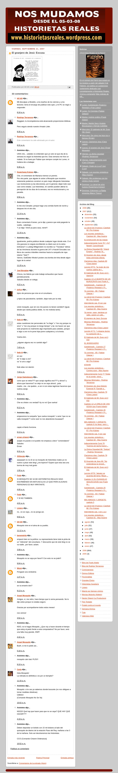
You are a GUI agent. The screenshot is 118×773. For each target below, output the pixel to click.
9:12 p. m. (21, 408)
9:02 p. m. (21, 394)
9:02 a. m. (21, 517)
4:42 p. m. (21, 637)
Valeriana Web (88, 616)
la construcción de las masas (96, 240)
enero (87, 546)
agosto (88, 522)
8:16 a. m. (21, 112)
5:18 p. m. (21, 651)
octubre (88, 221)
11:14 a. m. (21, 214)
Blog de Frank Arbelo (90, 563)
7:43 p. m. (21, 347)
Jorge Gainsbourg (25, 377)
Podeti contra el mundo (91, 605)
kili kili (20, 98)
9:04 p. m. (21, 563)
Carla (19, 669)
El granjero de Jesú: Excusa (95, 318)
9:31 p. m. (21, 451)
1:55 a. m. (21, 470)
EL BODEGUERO (91, 343)
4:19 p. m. (21, 719)
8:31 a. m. (21, 145)
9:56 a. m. (21, 197)
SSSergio (21, 456)
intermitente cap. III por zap (95, 303)
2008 (84, 208)
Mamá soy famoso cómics (92, 591)
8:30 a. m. (21, 132)
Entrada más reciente (16, 758)
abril (87, 536)
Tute (84, 613)
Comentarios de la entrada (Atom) (32, 763)
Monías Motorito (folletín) (92, 595)
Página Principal (42, 758)
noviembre (89, 218)
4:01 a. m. (21, 503)
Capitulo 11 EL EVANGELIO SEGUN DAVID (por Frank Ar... (96, 481)
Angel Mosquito (24, 596)
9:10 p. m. (21, 664)
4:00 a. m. (21, 490)
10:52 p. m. (21, 744)
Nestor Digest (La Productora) (94, 598)
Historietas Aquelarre (90, 584)
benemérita (22, 536)
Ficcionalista (87, 577)
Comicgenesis (87, 570)
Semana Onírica (88, 609)
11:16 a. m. (21, 233)
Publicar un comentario (20, 749)
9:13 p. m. (21, 432)
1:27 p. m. (21, 577)
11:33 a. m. (21, 681)
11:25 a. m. (21, 266)
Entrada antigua (67, 758)
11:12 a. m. (21, 531)
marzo (87, 539)
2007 (84, 211)
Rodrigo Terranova (25, 117)
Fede (19, 476)
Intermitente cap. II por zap (95, 434)
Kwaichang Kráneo (25, 172)
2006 (84, 551)
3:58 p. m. (21, 550)
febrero (88, 543)
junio (87, 529)
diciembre (89, 214)
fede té (20, 320)
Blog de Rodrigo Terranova (93, 566)
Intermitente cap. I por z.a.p (95, 512)
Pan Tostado (87, 602)
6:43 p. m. (21, 315)
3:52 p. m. (21, 618)
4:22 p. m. (21, 285)
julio (86, 526)
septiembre (89, 225)
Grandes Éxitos (88, 580)
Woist (19, 568)
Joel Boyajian (23, 271)
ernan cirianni (23, 437)
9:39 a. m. (21, 167)
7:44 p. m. (21, 372)
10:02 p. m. (21, 703)
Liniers (20, 508)
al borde (87, 365)
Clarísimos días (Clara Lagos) (96, 328)
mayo (87, 532)
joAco (19, 290)
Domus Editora (88, 573)
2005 (84, 554)
